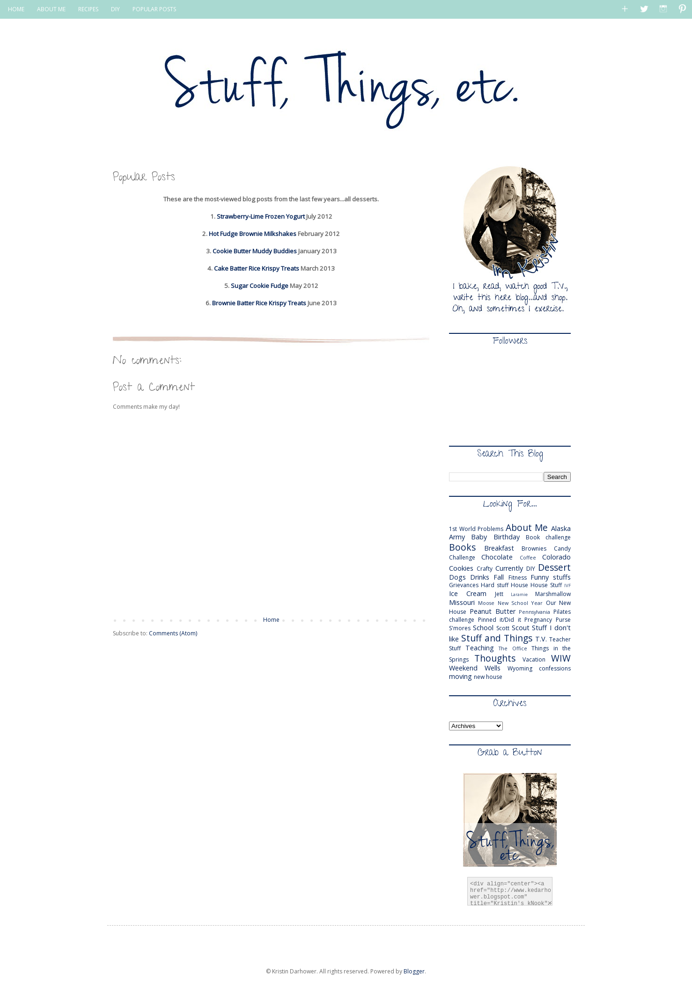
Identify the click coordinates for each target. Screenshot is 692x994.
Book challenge (548, 537)
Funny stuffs (550, 577)
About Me (527, 527)
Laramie (519, 594)
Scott (502, 628)
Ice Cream (467, 593)
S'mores (460, 628)
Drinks (479, 577)
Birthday (506, 536)
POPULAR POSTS (154, 9)
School (483, 627)
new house (488, 677)
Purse (563, 620)
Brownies (534, 548)
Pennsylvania (534, 611)
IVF (567, 585)
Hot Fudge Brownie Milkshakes (252, 233)
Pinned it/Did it (499, 620)
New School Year (520, 602)
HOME (16, 9)
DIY (115, 9)
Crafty (485, 569)
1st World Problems (476, 529)
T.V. (541, 638)
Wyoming (520, 668)
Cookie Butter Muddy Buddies (255, 251)
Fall (498, 577)
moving (460, 676)
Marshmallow (553, 594)
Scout (521, 627)
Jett (499, 594)
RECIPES (88, 9)
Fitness (517, 578)
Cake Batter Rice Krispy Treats (256, 268)
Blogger (414, 971)
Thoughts (494, 658)
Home (271, 620)
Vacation (534, 659)
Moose (486, 602)
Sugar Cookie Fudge (259, 285)
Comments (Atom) (173, 633)
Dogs (457, 577)
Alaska (561, 528)
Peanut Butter (492, 611)
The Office (513, 648)
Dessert (554, 567)
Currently (509, 568)
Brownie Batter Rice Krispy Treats (259, 303)
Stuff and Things (496, 638)
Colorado (556, 556)
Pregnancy (538, 620)
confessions (555, 668)
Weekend (463, 667)
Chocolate (497, 556)
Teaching (479, 647)
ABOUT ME (51, 9)
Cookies (461, 568)
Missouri (462, 602)
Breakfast (499, 548)
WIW (561, 658)
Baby (479, 536)
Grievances (464, 585)
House (519, 585)
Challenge (462, 557)
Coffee (528, 557)
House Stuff (546, 585)
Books (462, 547)
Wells (493, 667)
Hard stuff (494, 585)
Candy (562, 548)
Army (457, 536)
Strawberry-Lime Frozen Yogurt (261, 216)
